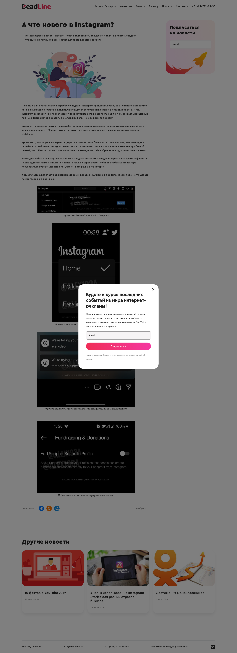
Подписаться (118, 346)
